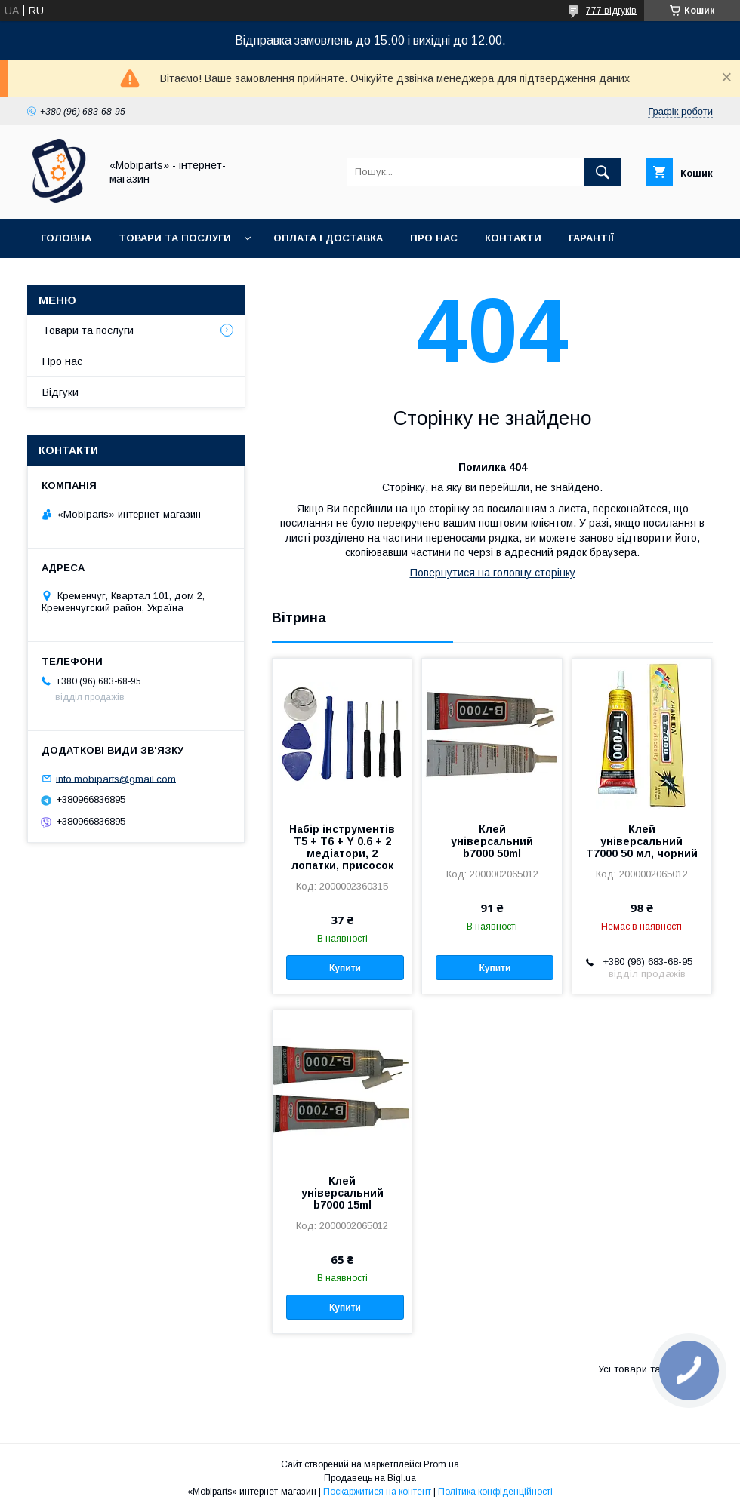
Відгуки (60, 392)
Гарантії (591, 238)
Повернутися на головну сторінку (492, 573)
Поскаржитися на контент (377, 1491)
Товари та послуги (175, 238)
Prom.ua (441, 1464)
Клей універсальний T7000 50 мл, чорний (642, 841)
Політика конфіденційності (495, 1491)
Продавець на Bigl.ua (370, 1478)
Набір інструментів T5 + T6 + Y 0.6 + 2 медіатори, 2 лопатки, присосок (342, 847)
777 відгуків (611, 10)
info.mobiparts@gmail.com (116, 778)
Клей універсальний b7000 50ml (492, 841)
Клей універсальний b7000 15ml (342, 1193)
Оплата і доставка (328, 238)
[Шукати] (602, 172)
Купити (345, 968)
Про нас (434, 238)
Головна (66, 238)
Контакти (513, 238)
